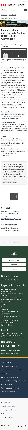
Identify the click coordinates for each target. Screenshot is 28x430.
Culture (3, 136)
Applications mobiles (9, 406)
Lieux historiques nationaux (10, 18)
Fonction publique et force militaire (12, 370)
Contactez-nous (6, 362)
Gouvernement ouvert (8, 392)
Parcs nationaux (6, 314)
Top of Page (6, 425)
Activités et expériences (9, 112)
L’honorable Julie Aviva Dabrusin (13, 335)
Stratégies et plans (7, 302)
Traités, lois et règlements (9, 377)
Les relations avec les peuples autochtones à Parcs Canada (11, 298)
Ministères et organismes (9, 366)
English (25, 1)
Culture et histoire (7, 325)
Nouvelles (4, 309)
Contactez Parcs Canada (9, 280)
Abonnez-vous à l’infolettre (10, 351)
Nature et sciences (7, 323)
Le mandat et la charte (9, 289)
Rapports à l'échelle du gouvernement (13, 381)
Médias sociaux (8, 402)
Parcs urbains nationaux (9, 320)
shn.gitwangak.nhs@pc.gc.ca (11, 219)
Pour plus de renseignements (9, 182)
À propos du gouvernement (10, 388)
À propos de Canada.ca (10, 410)
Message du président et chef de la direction (13, 294)
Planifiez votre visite (8, 122)
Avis (2, 307)
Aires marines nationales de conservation (10, 317)
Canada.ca (4, 15)
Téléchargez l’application (9, 353)
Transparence (6, 291)
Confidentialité (7, 417)
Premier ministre (6, 384)
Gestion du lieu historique (9, 149)
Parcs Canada (12, 15)
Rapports (4, 304)
